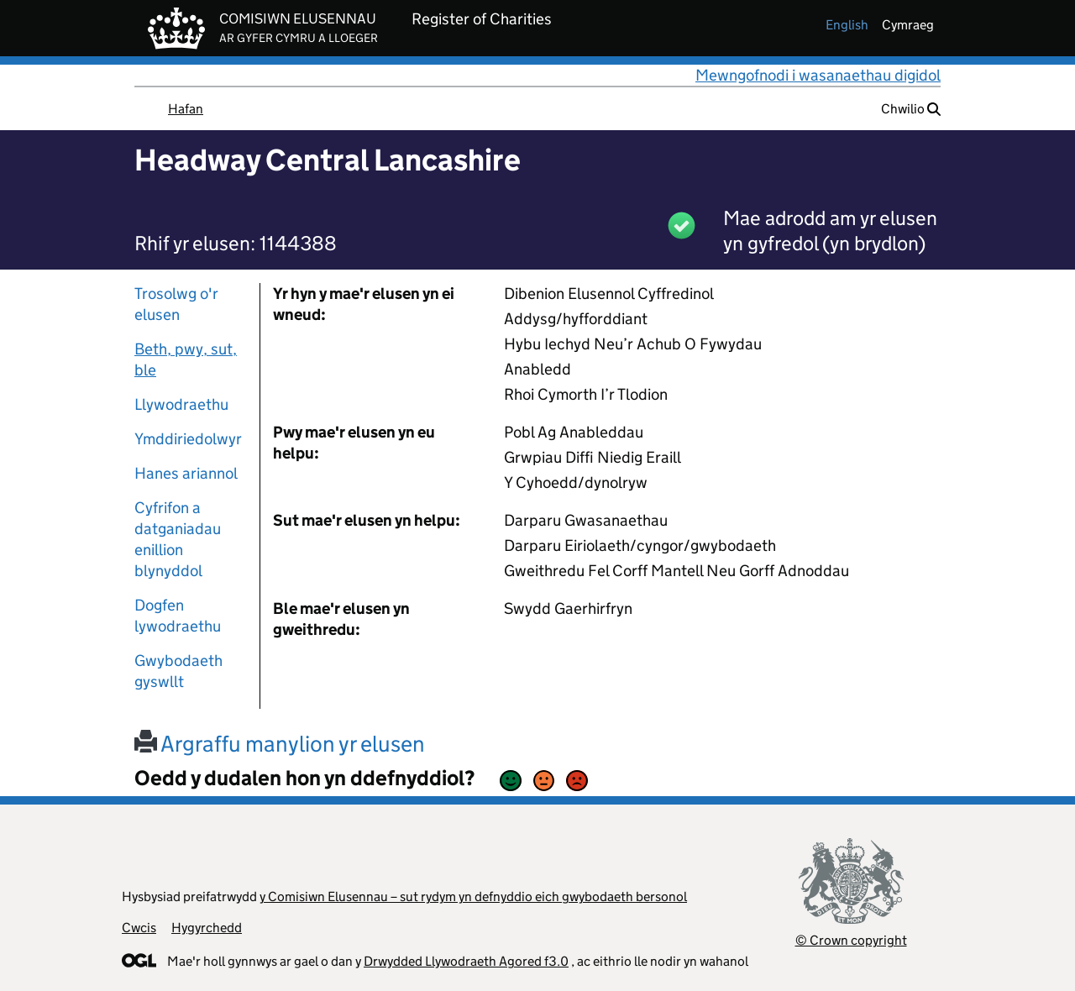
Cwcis (139, 928)
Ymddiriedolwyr (188, 438)
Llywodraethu (181, 404)
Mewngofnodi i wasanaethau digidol (818, 75)
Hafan (185, 109)
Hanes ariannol (186, 473)
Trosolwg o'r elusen (176, 304)
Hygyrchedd (206, 928)
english (847, 25)
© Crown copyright (851, 940)
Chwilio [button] (911, 109)
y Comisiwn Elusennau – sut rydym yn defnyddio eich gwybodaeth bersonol (473, 896)
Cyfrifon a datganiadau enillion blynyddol (177, 539)
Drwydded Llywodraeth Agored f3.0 (466, 961)
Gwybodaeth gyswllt (178, 671)
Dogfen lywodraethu (177, 615)
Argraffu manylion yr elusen (279, 744)
